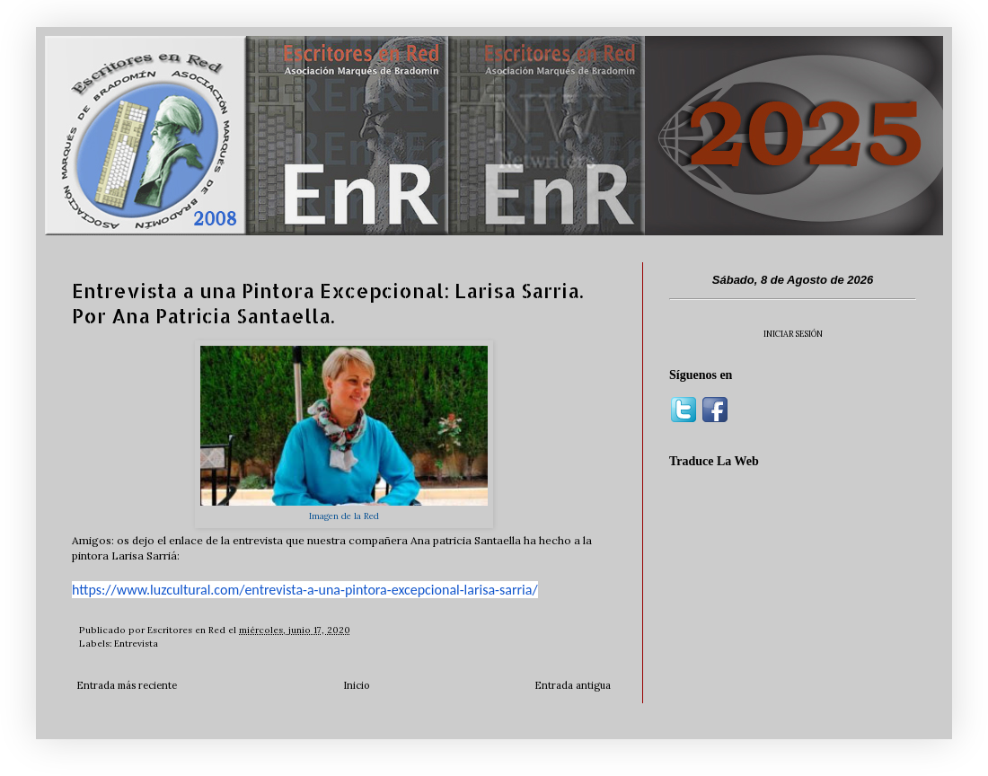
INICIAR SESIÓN (793, 334)
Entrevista (136, 643)
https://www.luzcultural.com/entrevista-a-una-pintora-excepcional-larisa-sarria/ (305, 589)
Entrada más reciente (126, 685)
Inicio (356, 685)
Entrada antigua (572, 685)
